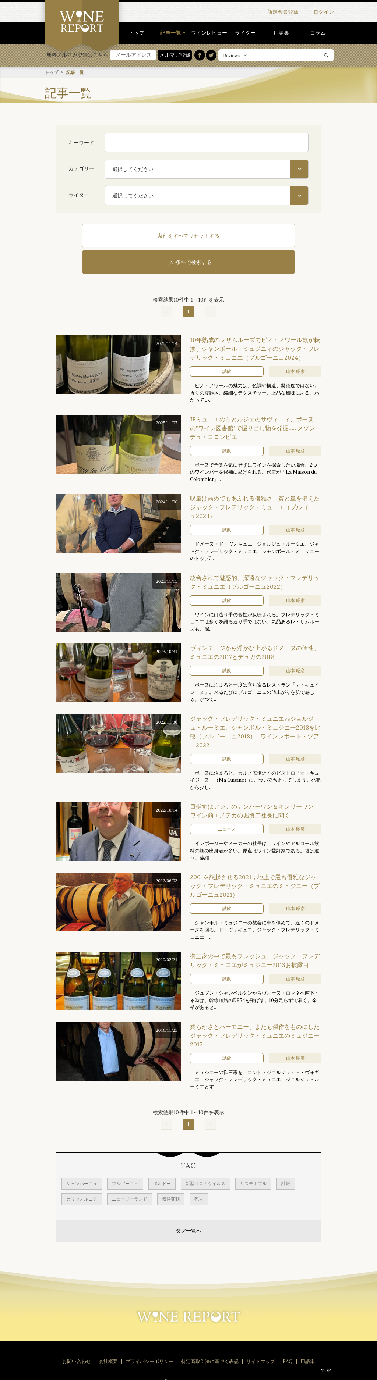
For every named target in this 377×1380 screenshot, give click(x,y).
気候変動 (171, 1172)
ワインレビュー (209, 32)
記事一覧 (170, 32)
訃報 (285, 1156)
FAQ (288, 1334)
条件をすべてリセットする (141, 235)
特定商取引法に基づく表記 (210, 1334)
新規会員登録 (282, 11)
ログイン (323, 11)
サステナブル (253, 1156)
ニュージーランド (129, 1172)
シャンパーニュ (81, 1156)
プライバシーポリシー (149, 1334)
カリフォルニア (81, 1172)
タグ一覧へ (188, 1204)
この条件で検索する (236, 235)
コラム (317, 32)
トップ (136, 32)
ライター (245, 32)
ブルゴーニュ (125, 1156)
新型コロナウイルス (205, 1156)
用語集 (281, 32)
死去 (198, 1172)
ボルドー (162, 1156)
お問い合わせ (76, 1334)
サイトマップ (260, 1334)
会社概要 (108, 1334)
